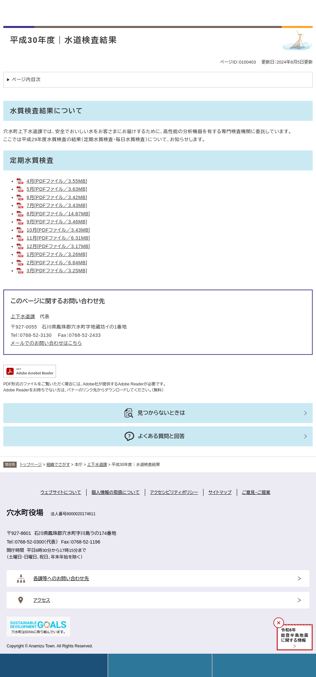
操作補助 (264, 665)
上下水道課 (23, 316)
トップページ (31, 464)
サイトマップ (220, 492)
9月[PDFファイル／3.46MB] (57, 221)
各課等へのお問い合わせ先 (61, 578)
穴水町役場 (25, 513)
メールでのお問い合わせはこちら (46, 343)
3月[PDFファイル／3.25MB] (57, 270)
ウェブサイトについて (61, 492)
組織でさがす (58, 464)
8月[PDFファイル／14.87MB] (58, 213)
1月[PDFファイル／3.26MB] (57, 254)
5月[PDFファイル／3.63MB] (57, 189)
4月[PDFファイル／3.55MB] (57, 181)
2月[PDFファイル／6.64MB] (57, 262)
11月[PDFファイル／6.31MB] (58, 238)
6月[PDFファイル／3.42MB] (57, 197)
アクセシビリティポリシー (174, 492)
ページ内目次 (26, 79)
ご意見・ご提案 (256, 492)
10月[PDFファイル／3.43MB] (58, 230)
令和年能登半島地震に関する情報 (294, 635)
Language (160, 665)
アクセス (41, 600)
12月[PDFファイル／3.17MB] (58, 246)
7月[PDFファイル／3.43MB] (57, 205)
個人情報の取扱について (116, 492)
